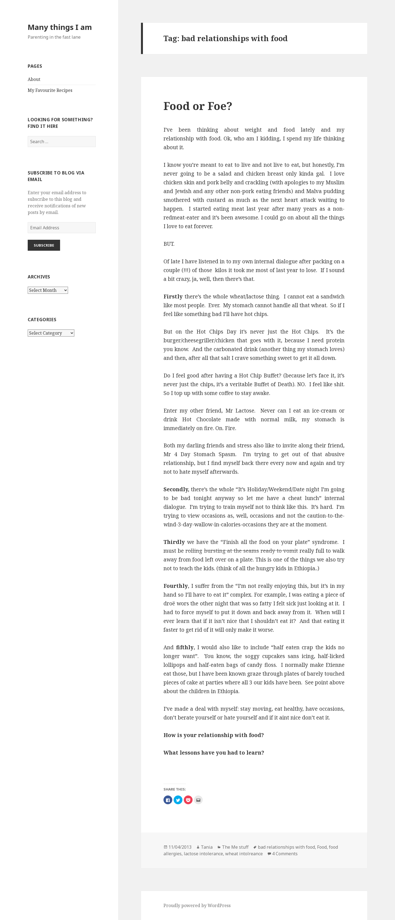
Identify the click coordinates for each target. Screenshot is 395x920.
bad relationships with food (286, 847)
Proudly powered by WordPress (197, 905)
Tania (207, 847)
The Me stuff (235, 847)
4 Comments (285, 854)
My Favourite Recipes (50, 90)
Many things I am (60, 27)
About (34, 79)
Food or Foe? (197, 105)
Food (322, 847)
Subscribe (44, 245)
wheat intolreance (244, 854)
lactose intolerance (203, 854)
